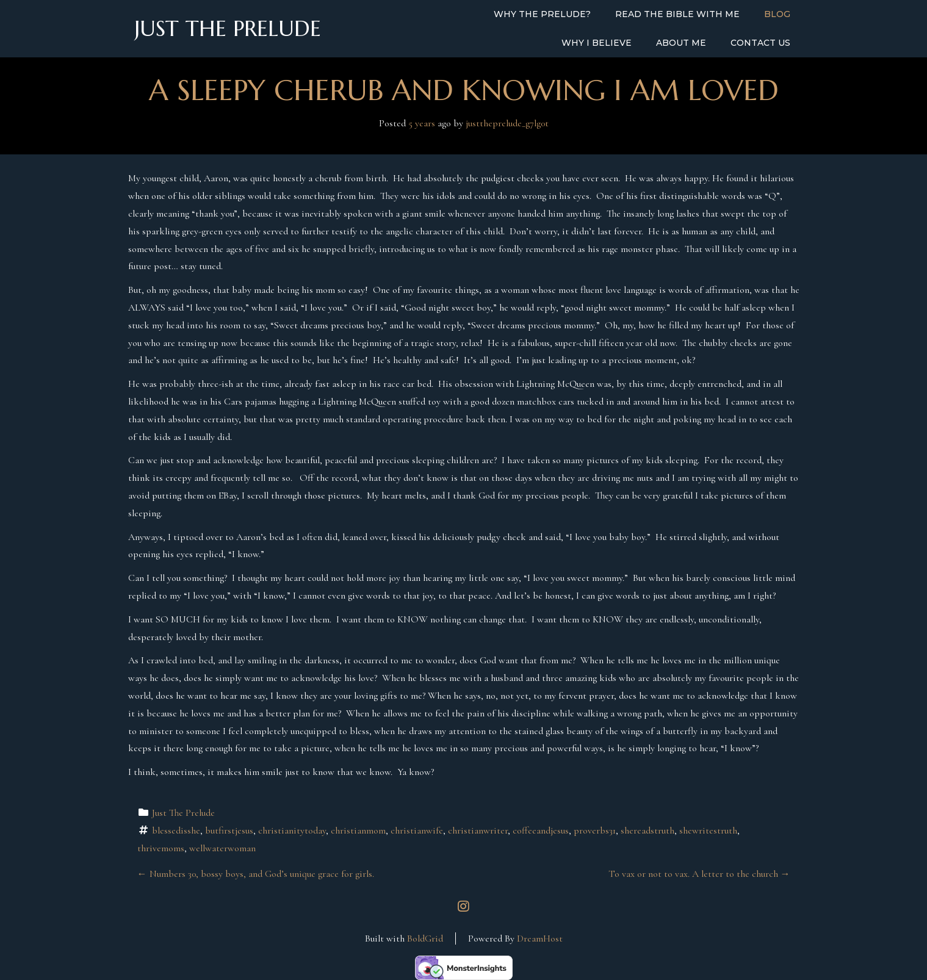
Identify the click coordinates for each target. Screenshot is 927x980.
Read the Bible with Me (677, 14)
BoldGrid (425, 938)
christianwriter (478, 830)
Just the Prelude (227, 28)
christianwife (417, 830)
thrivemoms (160, 848)
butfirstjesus (229, 830)
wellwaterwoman (222, 848)
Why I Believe (596, 42)
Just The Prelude (183, 813)
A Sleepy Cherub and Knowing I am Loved (464, 90)
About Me (681, 42)
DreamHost (540, 938)
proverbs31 (595, 830)
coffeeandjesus (541, 830)
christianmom (358, 830)
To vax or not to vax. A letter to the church (699, 874)
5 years (421, 123)
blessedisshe (176, 830)
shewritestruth (708, 830)
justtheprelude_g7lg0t (507, 123)
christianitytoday (292, 830)
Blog (777, 14)
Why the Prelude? (542, 14)
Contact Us (760, 42)
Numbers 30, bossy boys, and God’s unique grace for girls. (255, 874)
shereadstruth (647, 830)
